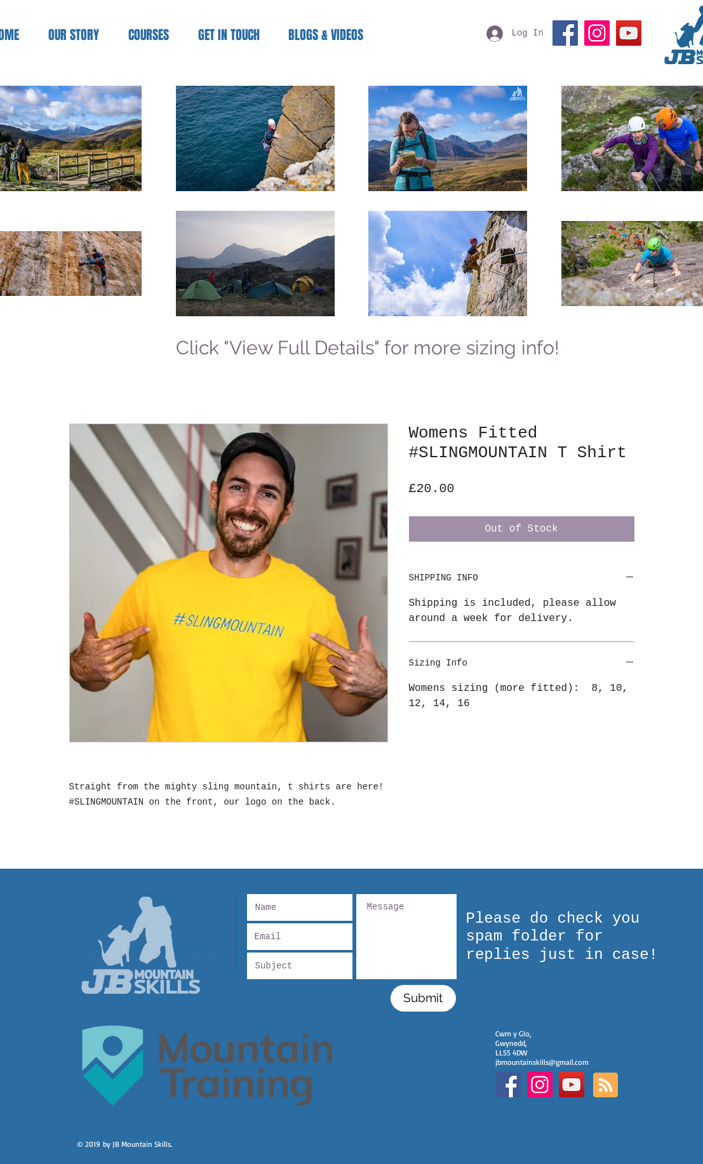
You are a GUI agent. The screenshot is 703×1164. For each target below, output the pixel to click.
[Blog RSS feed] (605, 1086)
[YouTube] (628, 33)
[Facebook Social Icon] (508, 1084)
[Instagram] (597, 33)
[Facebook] (565, 33)
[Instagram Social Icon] (539, 1084)
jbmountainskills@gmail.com (542, 1062)
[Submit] (423, 998)
